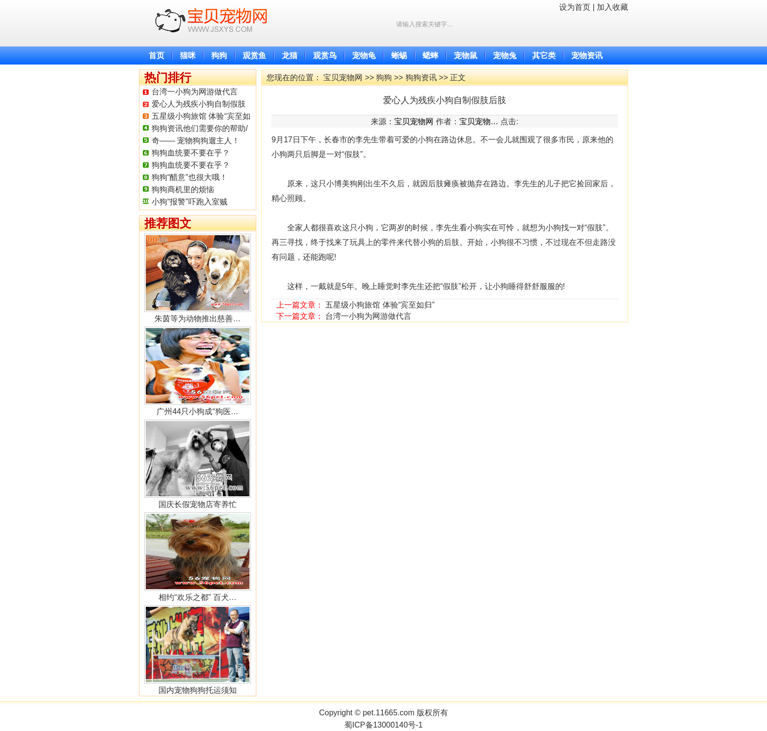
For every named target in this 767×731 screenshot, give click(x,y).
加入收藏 (612, 7)
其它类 (544, 55)
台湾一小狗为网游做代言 (195, 92)
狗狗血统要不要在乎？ (191, 153)
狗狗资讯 (421, 77)
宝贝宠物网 (342, 77)
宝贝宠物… (478, 121)
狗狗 (219, 55)
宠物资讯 (587, 55)
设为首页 (574, 7)
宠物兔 (505, 55)
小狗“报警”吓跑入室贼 (189, 202)
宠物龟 (364, 55)
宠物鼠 (465, 55)
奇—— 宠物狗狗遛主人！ (196, 140)
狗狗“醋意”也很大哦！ (189, 177)
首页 (156, 55)
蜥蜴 (399, 55)
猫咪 (188, 55)
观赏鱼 (254, 55)
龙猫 (289, 55)
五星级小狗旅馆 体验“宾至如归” (379, 305)
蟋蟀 (430, 55)
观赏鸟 (325, 55)
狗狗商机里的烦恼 (183, 189)
